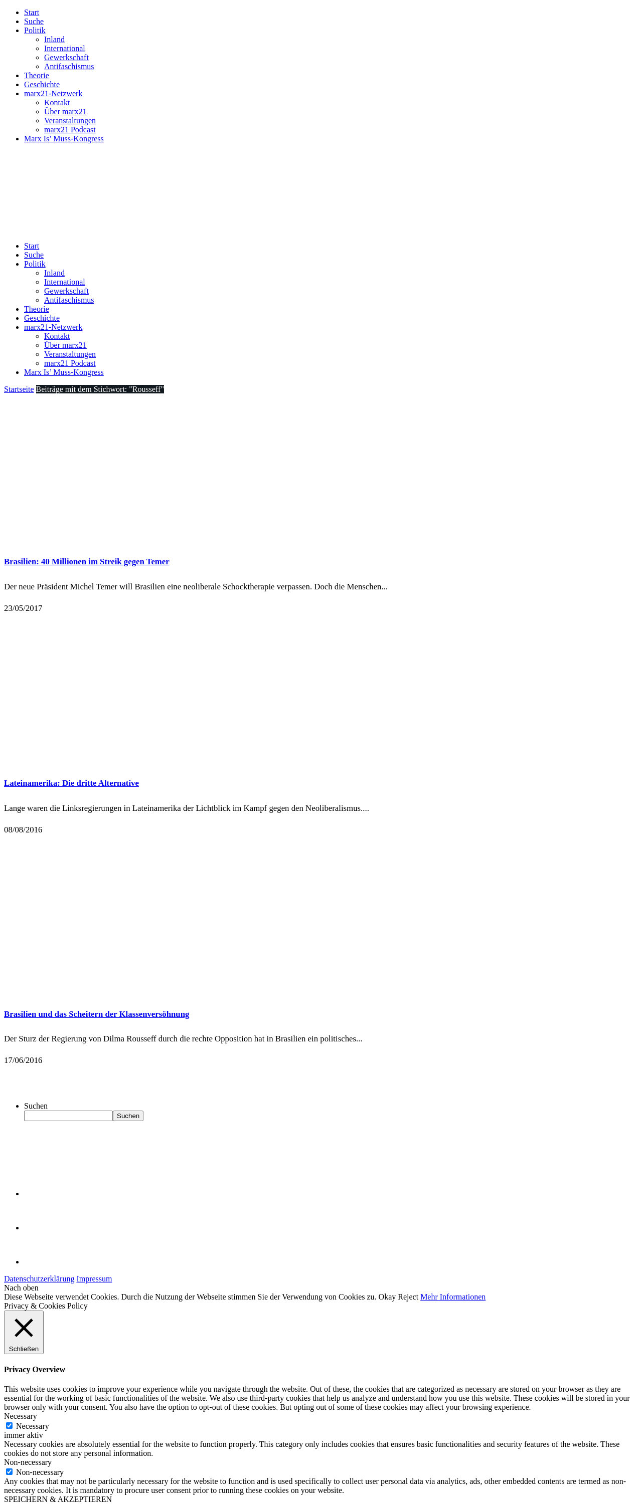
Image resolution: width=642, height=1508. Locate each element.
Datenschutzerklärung (39, 1278)
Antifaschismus (69, 66)
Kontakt (57, 102)
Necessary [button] (20, 1416)
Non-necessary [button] (28, 1462)
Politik (35, 30)
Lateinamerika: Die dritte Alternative (71, 783)
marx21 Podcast (70, 129)
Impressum (94, 1278)
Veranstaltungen (70, 120)
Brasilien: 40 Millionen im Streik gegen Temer (87, 561)
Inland (54, 39)
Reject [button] (408, 1296)
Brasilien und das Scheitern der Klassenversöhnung (96, 1014)
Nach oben (21, 1287)
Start (31, 12)
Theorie (36, 75)
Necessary (32, 1426)
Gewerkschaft (66, 57)
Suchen (36, 1106)
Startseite (19, 389)
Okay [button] (387, 1296)
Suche (34, 21)
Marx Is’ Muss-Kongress (64, 138)
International (64, 48)
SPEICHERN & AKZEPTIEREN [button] (58, 1499)
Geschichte (42, 84)
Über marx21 (65, 111)
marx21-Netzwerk (53, 93)
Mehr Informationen (453, 1296)
